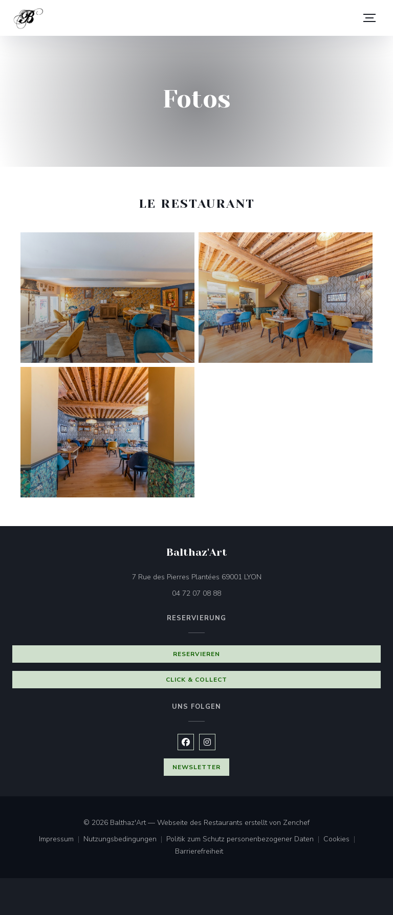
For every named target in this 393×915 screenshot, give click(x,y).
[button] (369, 18)
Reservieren (196, 654)
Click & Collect (196, 680)
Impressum (61, 839)
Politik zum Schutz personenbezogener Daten (244, 839)
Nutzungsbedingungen (124, 839)
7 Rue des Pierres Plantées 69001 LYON (239, 576)
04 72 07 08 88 (196, 593)
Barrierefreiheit (199, 852)
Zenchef (296, 822)
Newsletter (196, 767)
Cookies (341, 839)
